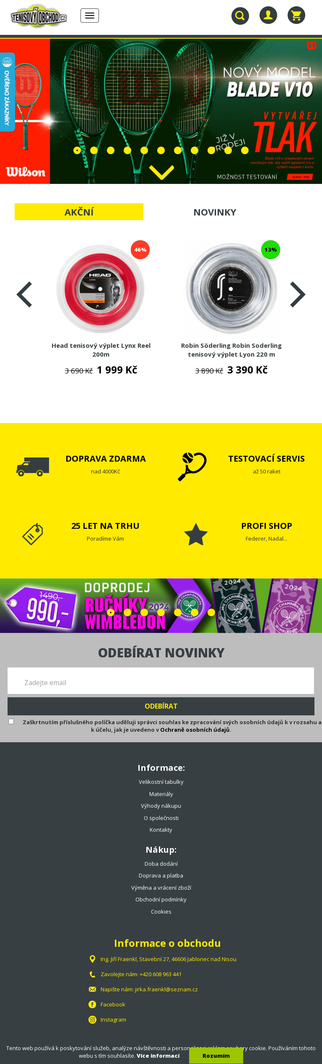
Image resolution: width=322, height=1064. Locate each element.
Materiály (161, 794)
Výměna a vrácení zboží (161, 887)
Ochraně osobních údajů (195, 729)
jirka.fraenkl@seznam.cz (166, 989)
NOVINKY (214, 211)
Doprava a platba (161, 875)
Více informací (158, 1055)
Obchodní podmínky (161, 899)
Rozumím (216, 1055)
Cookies (161, 911)
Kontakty (161, 829)
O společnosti (161, 818)
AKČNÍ (79, 211)
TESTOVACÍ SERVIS (266, 458)
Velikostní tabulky (161, 782)
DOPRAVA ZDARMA (105, 458)
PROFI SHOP (266, 525)
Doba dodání (161, 863)
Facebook (113, 1004)
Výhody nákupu (161, 805)
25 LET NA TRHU (105, 525)
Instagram (113, 1019)
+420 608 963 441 (161, 974)
